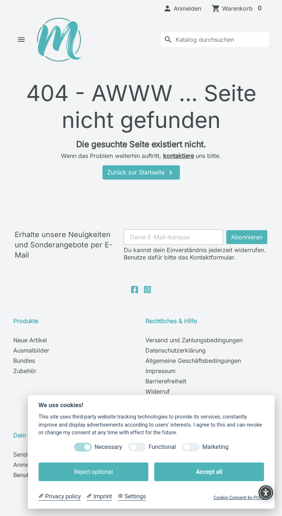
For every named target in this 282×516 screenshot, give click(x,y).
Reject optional (93, 471)
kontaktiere (178, 162)
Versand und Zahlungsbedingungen (194, 347)
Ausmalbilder (31, 357)
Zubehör (24, 378)
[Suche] (215, 43)
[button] (182, 8)
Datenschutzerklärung (175, 357)
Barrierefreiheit (165, 388)
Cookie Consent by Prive (238, 497)
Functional (162, 446)
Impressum (160, 378)
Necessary (108, 446)
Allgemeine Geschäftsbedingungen (193, 367)
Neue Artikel (30, 347)
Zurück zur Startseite (141, 179)
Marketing (215, 446)
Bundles (24, 367)
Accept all (209, 471)
